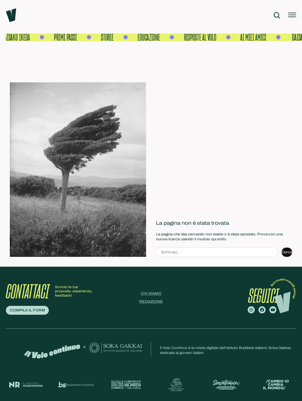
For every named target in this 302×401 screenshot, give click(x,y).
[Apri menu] (292, 15)
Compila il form (27, 310)
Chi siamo (151, 293)
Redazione (151, 302)
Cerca (287, 252)
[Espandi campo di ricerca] (276, 15)
